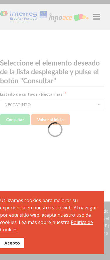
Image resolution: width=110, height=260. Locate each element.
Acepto (12, 243)
